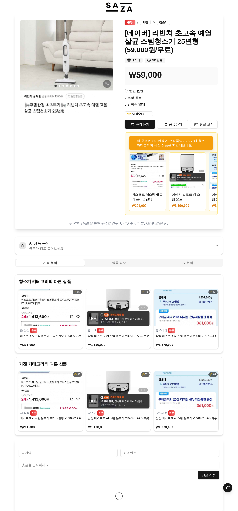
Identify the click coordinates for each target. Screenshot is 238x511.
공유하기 (172, 124)
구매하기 (140, 124)
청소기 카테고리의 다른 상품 (45, 281)
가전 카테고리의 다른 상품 (43, 364)
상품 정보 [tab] (119, 263)
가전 (145, 22)
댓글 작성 (209, 475)
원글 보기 (204, 124)
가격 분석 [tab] (50, 263)
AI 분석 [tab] (187, 263)
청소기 (163, 22)
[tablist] (119, 263)
